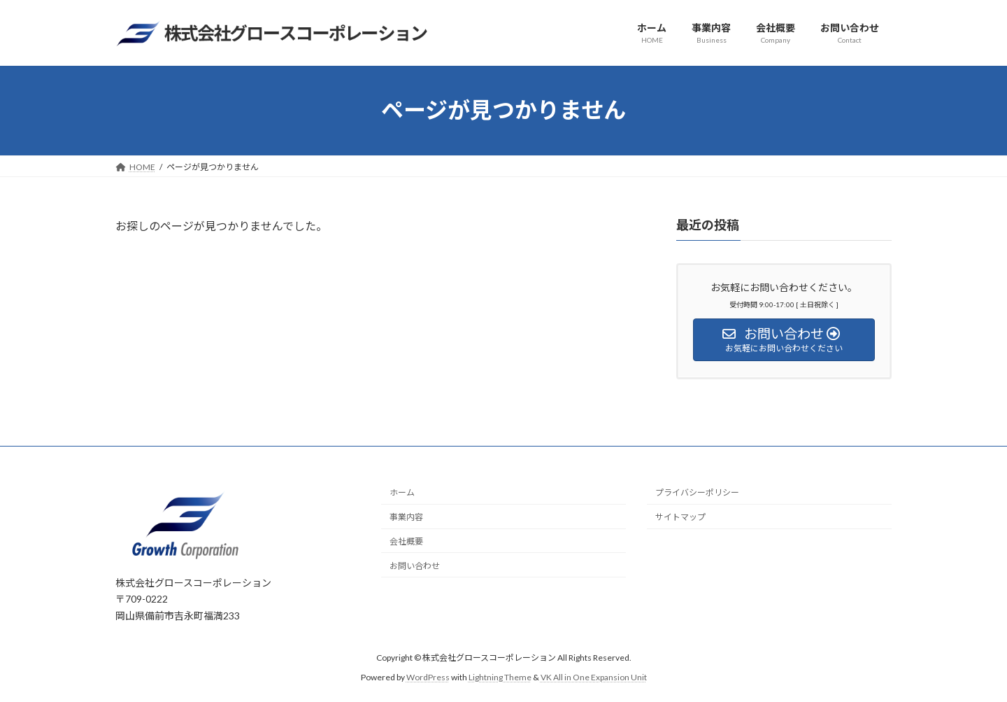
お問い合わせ (415, 566)
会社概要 (406, 541)
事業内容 (406, 517)
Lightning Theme (500, 678)
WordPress (428, 678)
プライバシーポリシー (697, 493)
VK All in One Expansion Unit (594, 678)
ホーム (402, 493)
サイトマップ (680, 517)
